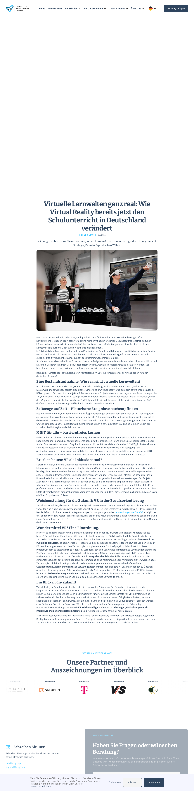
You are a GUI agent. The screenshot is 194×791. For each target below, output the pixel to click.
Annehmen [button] (154, 782)
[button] (73, 8)
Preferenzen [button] (114, 782)
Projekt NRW (55, 8)
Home (42, 8)
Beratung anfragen (176, 8)
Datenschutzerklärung (41, 786)
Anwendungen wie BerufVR (129, 512)
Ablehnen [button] (132, 782)
